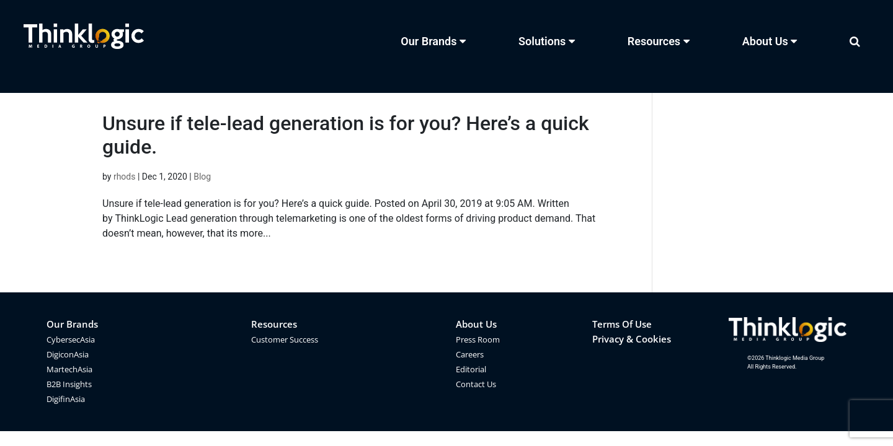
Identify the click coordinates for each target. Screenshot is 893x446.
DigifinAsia (66, 398)
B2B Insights (69, 384)
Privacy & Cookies (631, 339)
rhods (124, 176)
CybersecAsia (71, 339)
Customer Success (284, 339)
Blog (202, 176)
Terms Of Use (622, 324)
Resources (274, 324)
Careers (470, 354)
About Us (476, 324)
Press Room (478, 339)
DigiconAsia (68, 354)
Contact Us (476, 384)
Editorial (471, 369)
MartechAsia (69, 369)
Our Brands (72, 324)
